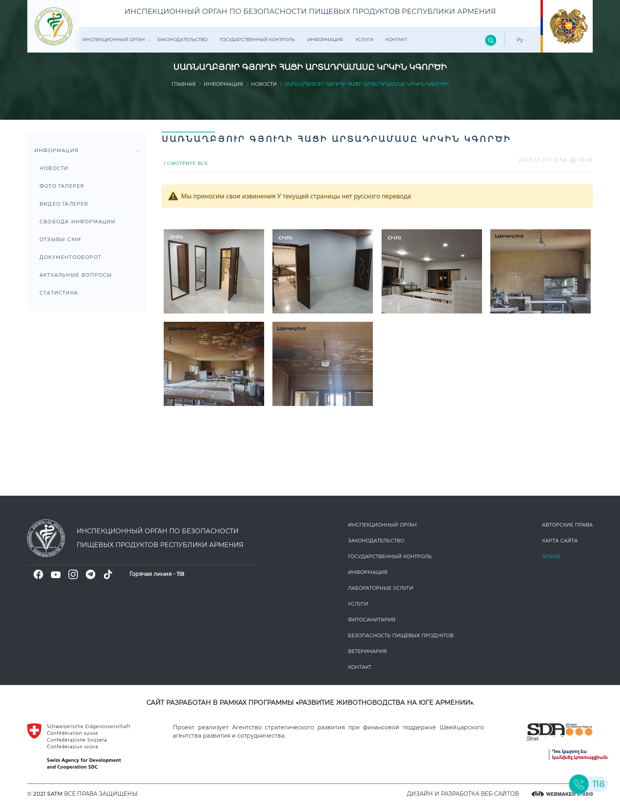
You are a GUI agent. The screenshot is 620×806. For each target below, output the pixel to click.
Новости (264, 84)
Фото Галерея (62, 186)
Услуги (367, 39)
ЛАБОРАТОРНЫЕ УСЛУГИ (380, 588)
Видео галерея (64, 204)
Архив (551, 556)
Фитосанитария (371, 620)
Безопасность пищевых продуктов (401, 635)
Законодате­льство (185, 39)
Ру (523, 40)
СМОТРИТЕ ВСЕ (185, 163)
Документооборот (70, 257)
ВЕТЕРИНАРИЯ (367, 651)
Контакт (396, 39)
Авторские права (567, 525)
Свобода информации (78, 222)
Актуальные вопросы (76, 275)
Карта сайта (560, 541)
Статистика (59, 293)
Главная (184, 84)
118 (180, 574)
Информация (328, 39)
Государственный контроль (260, 39)
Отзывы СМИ (60, 239)
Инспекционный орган (117, 39)
